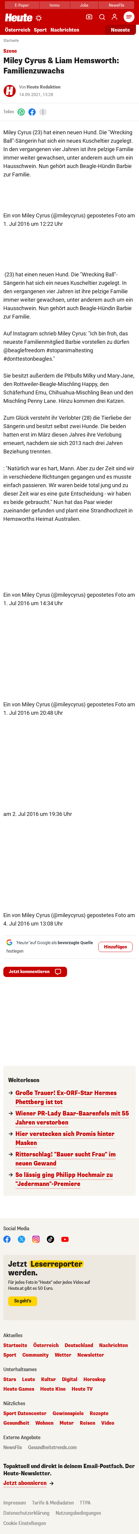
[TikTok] (50, 1239)
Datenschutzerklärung (26, 1513)
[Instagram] (36, 1239)
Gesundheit (16, 1423)
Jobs (84, 5)
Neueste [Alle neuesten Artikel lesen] (120, 30)
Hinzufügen (115, 947)
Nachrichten (64, 30)
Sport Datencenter (25, 1414)
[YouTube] (65, 1239)
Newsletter (90, 1355)
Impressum (14, 1503)
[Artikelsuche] (101, 16)
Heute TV (82, 1389)
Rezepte (99, 1414)
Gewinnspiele (68, 1414)
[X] (21, 1239)
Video (107, 1423)
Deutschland (79, 1346)
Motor (67, 1423)
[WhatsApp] (21, 112)
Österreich (17, 30)
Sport (40, 30)
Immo (55, 5)
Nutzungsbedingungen (78, 1513)
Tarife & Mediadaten (53, 1503)
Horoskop (94, 1380)
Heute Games (18, 1389)
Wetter (63, 1355)
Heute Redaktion (43, 87)
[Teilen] (43, 112)
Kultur (48, 1380)
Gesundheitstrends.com (52, 1448)
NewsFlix (116, 5)
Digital (69, 1380)
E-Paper (22, 5)
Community (35, 1355)
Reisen (87, 1423)
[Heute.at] (19, 17)
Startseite (11, 41)
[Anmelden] (114, 16)
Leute (28, 1380)
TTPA (85, 1503)
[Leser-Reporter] (89, 16)
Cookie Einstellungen (24, 1523)
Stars (9, 1380)
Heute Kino (53, 1389)
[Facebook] (32, 112)
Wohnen (44, 1423)
